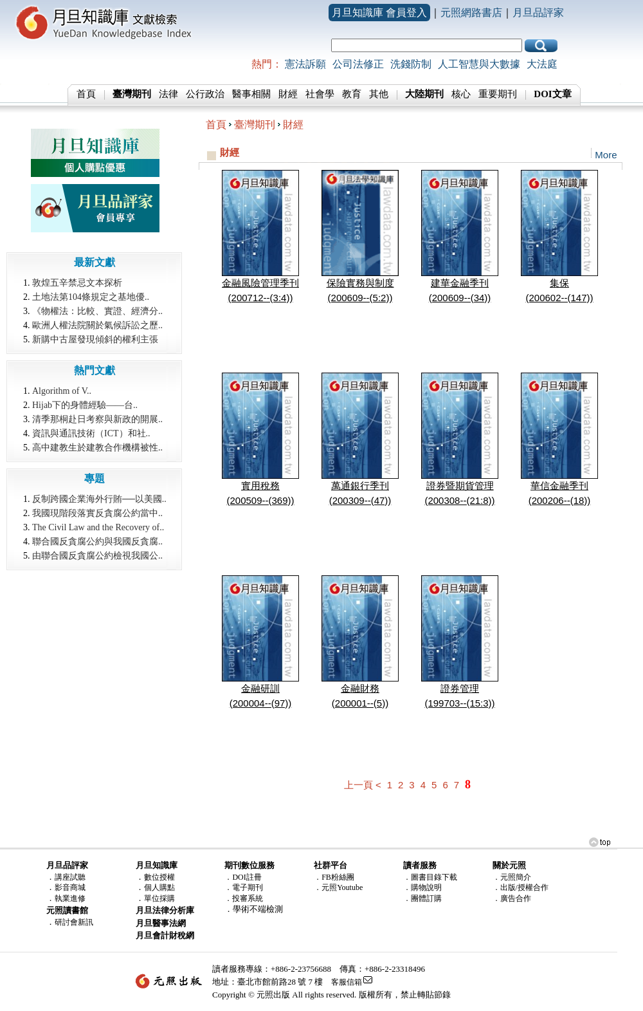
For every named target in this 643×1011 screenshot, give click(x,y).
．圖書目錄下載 (430, 877)
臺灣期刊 (254, 124)
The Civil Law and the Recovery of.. (98, 527)
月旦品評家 (538, 12)
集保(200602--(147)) (559, 285)
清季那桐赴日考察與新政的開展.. (97, 419)
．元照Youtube (338, 887)
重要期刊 (497, 94)
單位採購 (159, 898)
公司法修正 (358, 64)
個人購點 (159, 887)
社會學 (319, 94)
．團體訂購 (422, 898)
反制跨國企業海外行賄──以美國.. (99, 499)
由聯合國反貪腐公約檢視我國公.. (97, 556)
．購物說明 (422, 887)
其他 (378, 94)
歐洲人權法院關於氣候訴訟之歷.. (97, 325)
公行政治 (205, 94)
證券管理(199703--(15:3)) (459, 690)
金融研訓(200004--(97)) (260, 690)
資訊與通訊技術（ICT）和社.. (91, 433)
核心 (461, 94)
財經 (288, 94)
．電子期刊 (243, 887)
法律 (168, 94)
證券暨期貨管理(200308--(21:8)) (459, 488)
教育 (351, 94)
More (606, 154)
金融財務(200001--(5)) (360, 690)
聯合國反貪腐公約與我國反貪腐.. (97, 541)
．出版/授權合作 (520, 887)
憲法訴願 (305, 64)
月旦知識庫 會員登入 (379, 12)
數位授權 (159, 877)
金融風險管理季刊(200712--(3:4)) (260, 285)
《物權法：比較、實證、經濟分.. (97, 311)
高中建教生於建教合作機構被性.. (97, 447)
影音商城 (70, 887)
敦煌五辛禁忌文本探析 (77, 283)
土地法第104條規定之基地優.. (90, 297)
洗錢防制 (410, 64)
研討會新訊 (74, 922)
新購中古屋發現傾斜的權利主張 (95, 339)
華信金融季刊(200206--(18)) (559, 488)
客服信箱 (346, 982)
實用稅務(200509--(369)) (260, 488)
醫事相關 (251, 94)
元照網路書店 (471, 12)
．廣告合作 (512, 898)
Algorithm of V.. (61, 391)
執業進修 (70, 898)
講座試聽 (70, 877)
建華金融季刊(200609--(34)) (459, 285)
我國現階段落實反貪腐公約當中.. (97, 513)
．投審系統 (243, 898)
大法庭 (542, 64)
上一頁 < (362, 784)
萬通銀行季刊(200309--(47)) (360, 488)
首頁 (86, 94)
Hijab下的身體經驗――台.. (85, 405)
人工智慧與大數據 (479, 64)
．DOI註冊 (242, 877)
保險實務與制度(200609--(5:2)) (360, 285)
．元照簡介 (512, 877)
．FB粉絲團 (334, 877)
